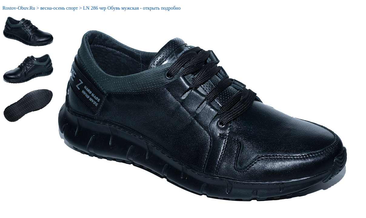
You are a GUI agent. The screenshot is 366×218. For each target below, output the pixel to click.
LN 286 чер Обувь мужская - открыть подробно (132, 8)
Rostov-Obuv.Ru (18, 8)
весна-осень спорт (59, 8)
